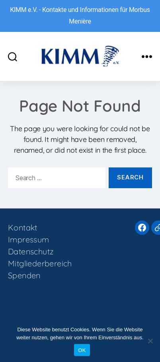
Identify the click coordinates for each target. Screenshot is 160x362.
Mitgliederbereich (40, 263)
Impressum (28, 239)
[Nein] (150, 341)
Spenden (24, 275)
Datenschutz (31, 251)
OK (82, 350)
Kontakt (22, 227)
